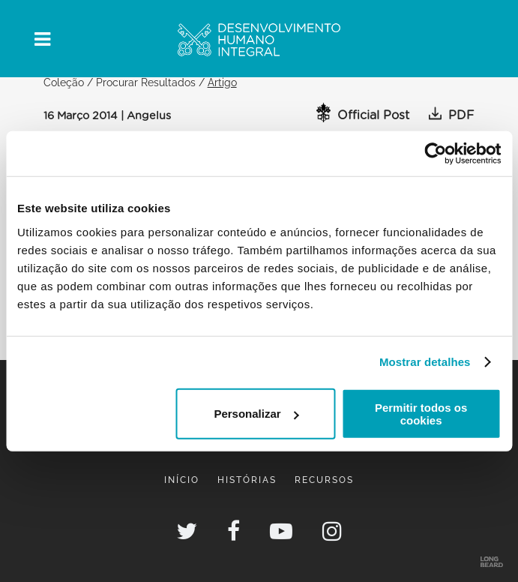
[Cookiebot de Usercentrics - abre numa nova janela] (435, 153)
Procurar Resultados (146, 82)
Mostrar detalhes (425, 362)
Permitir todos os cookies (421, 413)
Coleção (63, 82)
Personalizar (256, 413)
